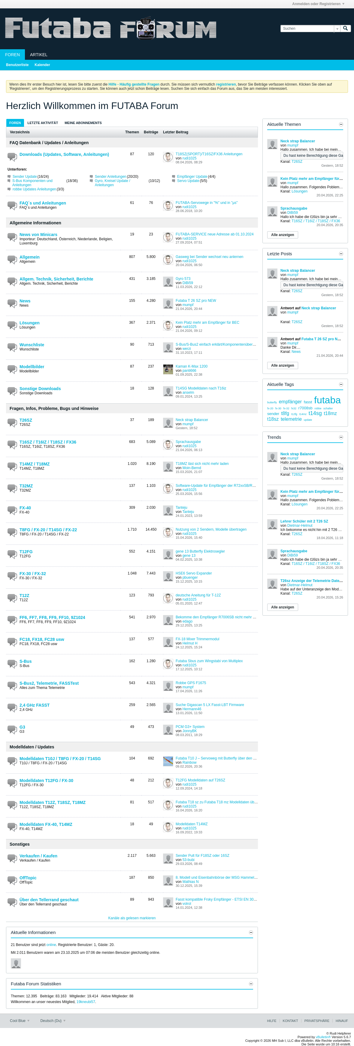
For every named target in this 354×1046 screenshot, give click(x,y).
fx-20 (270, 408)
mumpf (188, 305)
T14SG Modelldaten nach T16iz (201, 388)
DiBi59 (188, 283)
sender (273, 413)
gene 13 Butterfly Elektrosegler (200, 551)
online (51, 945)
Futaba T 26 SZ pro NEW (196, 301)
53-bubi (189, 860)
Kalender (42, 65)
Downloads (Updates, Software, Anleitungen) (64, 154)
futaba (327, 400)
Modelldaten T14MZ (192, 824)
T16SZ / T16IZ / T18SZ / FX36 (48, 442)
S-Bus (26, 661)
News (25, 301)
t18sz (273, 419)
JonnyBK (190, 731)
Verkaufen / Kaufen (38, 855)
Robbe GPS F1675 (191, 683)
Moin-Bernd (192, 468)
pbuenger (190, 577)
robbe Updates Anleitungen (34, 189)
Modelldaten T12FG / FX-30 (46, 780)
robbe (317, 408)
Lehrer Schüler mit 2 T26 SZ (304, 521)
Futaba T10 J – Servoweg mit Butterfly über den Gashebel (222, 758)
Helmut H (190, 643)
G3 (22, 727)
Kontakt (290, 1021)
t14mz (303, 414)
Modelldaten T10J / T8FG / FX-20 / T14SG (60, 758)
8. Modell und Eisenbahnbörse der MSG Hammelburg (218, 877)
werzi (187, 349)
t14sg (315, 413)
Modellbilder (32, 366)
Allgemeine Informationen (35, 222)
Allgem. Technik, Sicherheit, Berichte (56, 279)
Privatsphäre (316, 1021)
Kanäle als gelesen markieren (132, 918)
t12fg (294, 414)
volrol (187, 904)
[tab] (15, 123)
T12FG (26, 551)
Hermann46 (192, 709)
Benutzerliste (17, 65)
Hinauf (342, 1021)
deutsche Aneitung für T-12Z (198, 595)
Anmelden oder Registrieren (318, 4)
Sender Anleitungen (110, 176)
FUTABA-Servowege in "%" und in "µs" (207, 203)
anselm (188, 392)
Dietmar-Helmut (300, 525)
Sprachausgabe (188, 442)
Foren (12, 54)
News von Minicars (38, 234)
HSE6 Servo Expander (194, 573)
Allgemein (30, 257)
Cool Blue (19, 1021)
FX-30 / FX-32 (33, 573)
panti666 (189, 370)
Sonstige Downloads (40, 388)
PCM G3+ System (190, 727)
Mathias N (191, 882)
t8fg (285, 413)
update (308, 419)
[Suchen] (310, 28)
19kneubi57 (86, 1002)
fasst (308, 402)
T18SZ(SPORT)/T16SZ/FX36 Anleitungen (209, 154)
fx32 (293, 408)
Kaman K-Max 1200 (191, 366)
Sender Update (25, 176)
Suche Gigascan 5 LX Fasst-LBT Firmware (210, 705)
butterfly (272, 402)
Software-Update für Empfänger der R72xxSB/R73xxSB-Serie (225, 486)
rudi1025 (190, 158)
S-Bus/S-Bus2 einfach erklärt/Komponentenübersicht (218, 344)
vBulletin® (323, 1037)
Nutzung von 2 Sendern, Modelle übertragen (211, 529)
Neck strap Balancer (192, 420)
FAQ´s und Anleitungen (43, 203)
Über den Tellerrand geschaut (49, 899)
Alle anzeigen (282, 235)
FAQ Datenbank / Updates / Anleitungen (49, 142)
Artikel (38, 54)
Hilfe (271, 1021)
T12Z (24, 595)
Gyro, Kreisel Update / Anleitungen (112, 183)
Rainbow (190, 762)
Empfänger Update (192, 176)
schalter (328, 408)
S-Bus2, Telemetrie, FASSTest (49, 683)
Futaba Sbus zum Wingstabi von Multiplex (209, 661)
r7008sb (305, 408)
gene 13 (189, 555)
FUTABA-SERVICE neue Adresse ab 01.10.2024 (215, 234)
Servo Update (188, 181)
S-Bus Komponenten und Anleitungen (32, 183)
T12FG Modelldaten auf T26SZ (200, 780)
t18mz (330, 413)
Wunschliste (32, 344)
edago (187, 621)
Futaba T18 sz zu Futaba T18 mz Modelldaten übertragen (222, 802)
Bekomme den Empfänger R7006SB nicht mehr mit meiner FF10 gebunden (236, 617)
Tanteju (181, 507)
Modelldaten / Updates (32, 746)
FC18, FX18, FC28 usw (42, 639)
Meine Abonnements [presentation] (83, 123)
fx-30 (278, 408)
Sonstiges (20, 844)
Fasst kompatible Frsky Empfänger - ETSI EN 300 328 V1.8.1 (225, 899)
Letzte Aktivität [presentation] (43, 123)
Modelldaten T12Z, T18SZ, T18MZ (53, 802)
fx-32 (286, 408)
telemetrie (291, 419)
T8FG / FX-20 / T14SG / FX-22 (48, 529)
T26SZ (26, 420)
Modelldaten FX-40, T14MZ (46, 824)
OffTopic (28, 877)
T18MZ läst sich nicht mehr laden (202, 464)
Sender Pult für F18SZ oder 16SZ (202, 855)
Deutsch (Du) (52, 1021)
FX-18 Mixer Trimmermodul (197, 639)
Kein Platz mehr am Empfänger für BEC (207, 322)
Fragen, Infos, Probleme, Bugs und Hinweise (54, 408)
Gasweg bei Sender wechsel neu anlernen (209, 257)
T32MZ (26, 486)
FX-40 (25, 507)
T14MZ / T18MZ (35, 464)
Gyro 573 (183, 279)
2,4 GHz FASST (35, 705)
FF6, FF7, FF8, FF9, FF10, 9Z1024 (52, 617)
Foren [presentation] (15, 123)
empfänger (290, 401)
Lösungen (30, 322)
